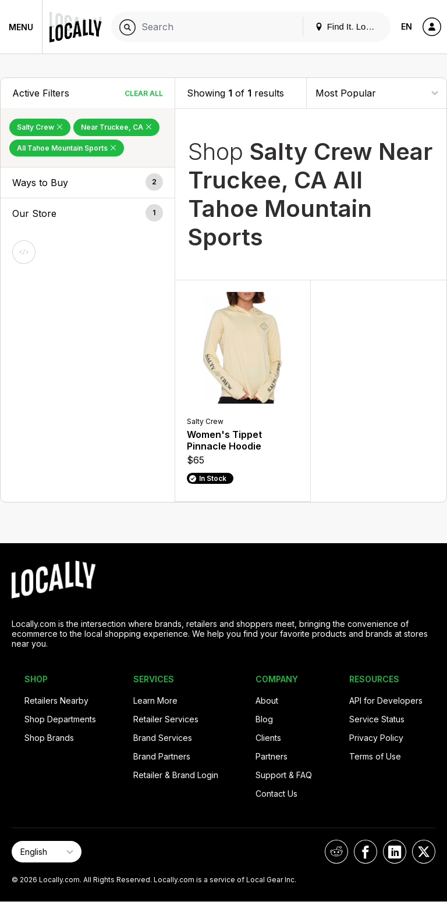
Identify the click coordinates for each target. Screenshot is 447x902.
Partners (272, 756)
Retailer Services (165, 719)
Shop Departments (60, 719)
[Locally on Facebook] (365, 852)
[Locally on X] (423, 852)
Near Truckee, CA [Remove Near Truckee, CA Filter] (116, 127)
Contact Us (276, 793)
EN (406, 26)
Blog (264, 719)
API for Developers (386, 700)
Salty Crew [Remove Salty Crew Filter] (40, 127)
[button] (88, 182)
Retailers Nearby (56, 700)
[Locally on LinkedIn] (394, 852)
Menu (21, 27)
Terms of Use (375, 756)
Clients (268, 738)
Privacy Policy (376, 738)
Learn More (155, 700)
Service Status (377, 719)
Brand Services (162, 738)
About (267, 700)
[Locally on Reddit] (336, 852)
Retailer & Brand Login (175, 775)
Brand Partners (161, 756)
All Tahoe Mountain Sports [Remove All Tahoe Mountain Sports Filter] (66, 148)
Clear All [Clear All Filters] (144, 93)
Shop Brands (49, 738)
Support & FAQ (284, 775)
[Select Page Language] (46, 851)
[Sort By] (376, 93)
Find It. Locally (349, 26)
